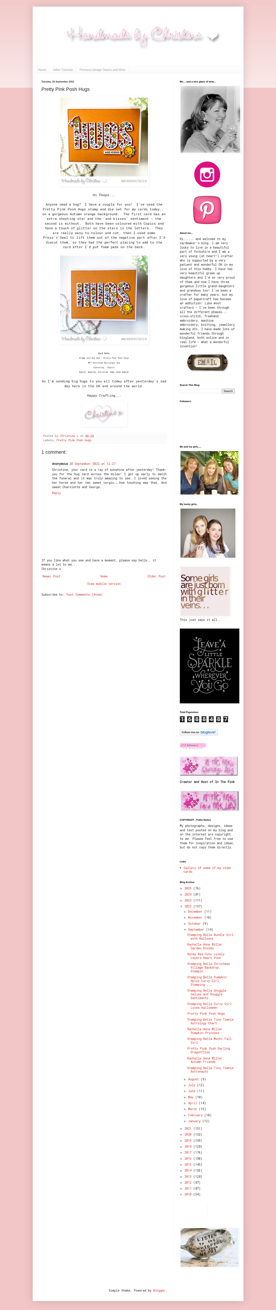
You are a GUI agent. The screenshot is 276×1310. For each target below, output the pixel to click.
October (195, 923)
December (196, 911)
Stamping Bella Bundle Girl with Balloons (210, 937)
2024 (188, 894)
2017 (188, 1152)
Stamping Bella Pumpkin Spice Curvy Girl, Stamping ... (207, 981)
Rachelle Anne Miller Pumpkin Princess (204, 1031)
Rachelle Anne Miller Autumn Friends (204, 1060)
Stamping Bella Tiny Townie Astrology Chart (210, 1021)
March (193, 1109)
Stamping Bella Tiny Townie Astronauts (210, 1070)
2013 (188, 1176)
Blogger (159, 1290)
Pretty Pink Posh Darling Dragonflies (208, 1050)
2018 (188, 1146)
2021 (188, 1128)
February (196, 1115)
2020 (188, 1134)
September (197, 929)
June (192, 1091)
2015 (188, 1164)
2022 (188, 906)
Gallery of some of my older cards (208, 870)
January (195, 1121)
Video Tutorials (63, 70)
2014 (188, 1170)
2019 (188, 1140)
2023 (188, 900)
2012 (188, 1182)
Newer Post (51, 576)
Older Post (157, 576)
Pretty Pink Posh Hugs (74, 440)
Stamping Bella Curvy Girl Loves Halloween (209, 1006)
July (192, 1085)
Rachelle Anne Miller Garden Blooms (204, 946)
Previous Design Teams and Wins (102, 70)
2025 (188, 888)
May (191, 1097)
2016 (188, 1158)
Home (42, 70)
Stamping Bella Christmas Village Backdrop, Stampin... (208, 967)
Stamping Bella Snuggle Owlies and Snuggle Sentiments (206, 994)
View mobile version (104, 584)
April (193, 1103)
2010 (188, 1194)
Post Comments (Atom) (84, 594)
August (194, 1079)
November (196, 917)
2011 (188, 1188)
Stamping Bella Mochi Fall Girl (209, 1041)
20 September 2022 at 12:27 (92, 464)
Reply (56, 493)
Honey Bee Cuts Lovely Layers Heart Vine (205, 956)
